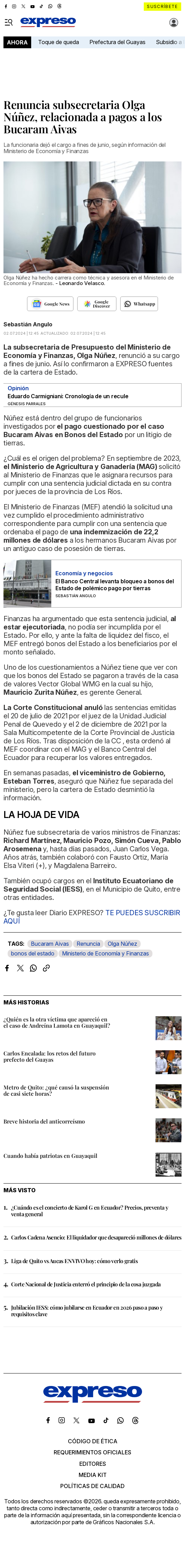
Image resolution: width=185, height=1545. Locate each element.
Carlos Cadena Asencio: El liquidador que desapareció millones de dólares (96, 1237)
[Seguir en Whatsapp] (139, 304)
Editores (92, 1464)
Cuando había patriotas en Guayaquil (50, 1155)
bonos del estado (32, 953)
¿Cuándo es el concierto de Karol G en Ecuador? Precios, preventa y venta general (89, 1211)
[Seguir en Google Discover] (96, 304)
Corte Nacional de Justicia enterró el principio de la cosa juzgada (85, 1284)
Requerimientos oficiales (92, 1452)
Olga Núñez (122, 943)
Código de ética (92, 1441)
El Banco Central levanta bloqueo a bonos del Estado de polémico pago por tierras (114, 585)
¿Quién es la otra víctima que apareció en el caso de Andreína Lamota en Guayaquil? (56, 1022)
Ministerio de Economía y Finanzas (105, 953)
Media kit (93, 1475)
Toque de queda (58, 42)
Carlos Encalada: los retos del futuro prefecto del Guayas (49, 1056)
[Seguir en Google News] (50, 304)
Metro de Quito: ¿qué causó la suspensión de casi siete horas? (56, 1090)
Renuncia (88, 943)
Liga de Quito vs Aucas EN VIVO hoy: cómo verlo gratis (74, 1260)
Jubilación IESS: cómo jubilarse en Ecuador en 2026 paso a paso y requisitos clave (87, 1311)
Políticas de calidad (92, 1486)
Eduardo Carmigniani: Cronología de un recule (68, 396)
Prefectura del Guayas (117, 42)
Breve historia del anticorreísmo (44, 1121)
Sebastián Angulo (27, 324)
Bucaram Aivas (50, 943)
